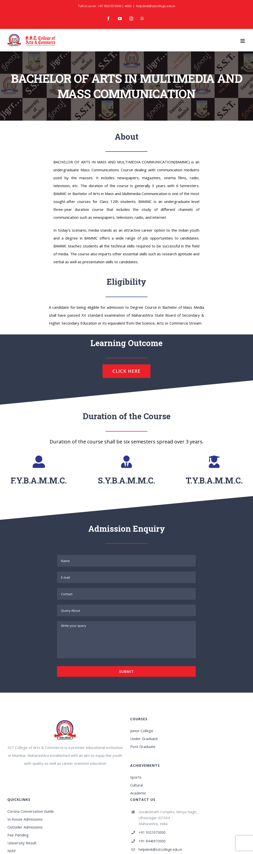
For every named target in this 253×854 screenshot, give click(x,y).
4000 (128, 6)
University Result (22, 842)
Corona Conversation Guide (30, 811)
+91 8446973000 (152, 841)
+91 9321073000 (109, 6)
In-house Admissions (25, 819)
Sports (136, 777)
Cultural (136, 785)
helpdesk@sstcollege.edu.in (155, 6)
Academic (138, 792)
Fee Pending (18, 834)
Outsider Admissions (25, 827)
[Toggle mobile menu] (243, 41)
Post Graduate (142, 746)
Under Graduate (144, 738)
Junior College (141, 730)
